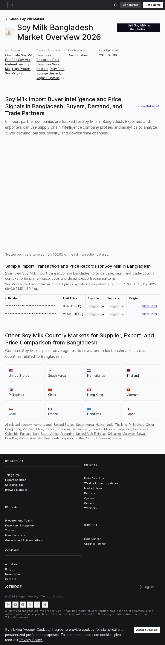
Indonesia (103, 438)
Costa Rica (140, 429)
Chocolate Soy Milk (19, 55)
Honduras (63, 429)
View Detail (149, 306)
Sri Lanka (114, 433)
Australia (36, 438)
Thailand (121, 424)
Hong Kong (13, 429)
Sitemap (58, 596)
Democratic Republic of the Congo (69, 438)
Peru (85, 429)
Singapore (123, 429)
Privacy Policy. (31, 640)
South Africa (50, 433)
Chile (39, 429)
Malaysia (128, 433)
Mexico (109, 429)
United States (64, 424)
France (50, 429)
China (150, 424)
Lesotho (11, 438)
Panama (25, 433)
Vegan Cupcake (48, 78)
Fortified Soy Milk (17, 60)
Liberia (116, 438)
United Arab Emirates (91, 433)
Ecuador (96, 429)
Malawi (23, 438)
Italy (36, 433)
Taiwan (141, 433)
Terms (45, 596)
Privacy (33, 596)
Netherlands (104, 424)
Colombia (11, 433)
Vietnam (28, 429)
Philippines (136, 424)
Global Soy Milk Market (24, 19)
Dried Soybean (78, 55)
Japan (76, 429)
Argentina (67, 433)
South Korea (85, 424)
